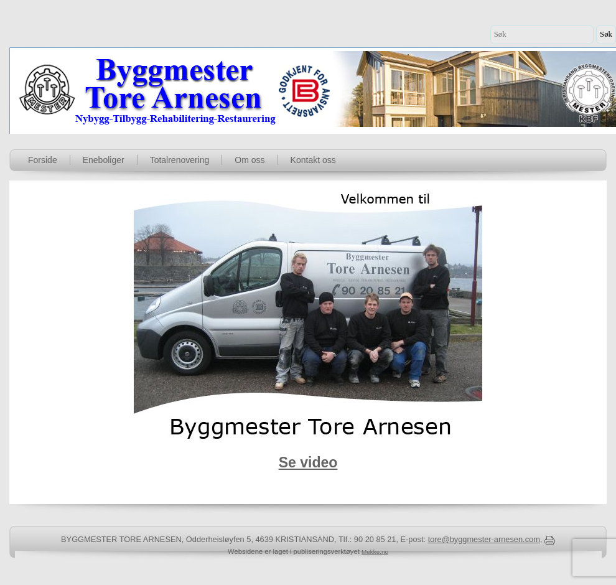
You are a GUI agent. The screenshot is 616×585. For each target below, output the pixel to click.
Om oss (249, 160)
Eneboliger (103, 160)
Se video (308, 462)
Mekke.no (375, 551)
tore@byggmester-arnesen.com (484, 539)
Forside (42, 160)
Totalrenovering (180, 160)
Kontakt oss (313, 160)
